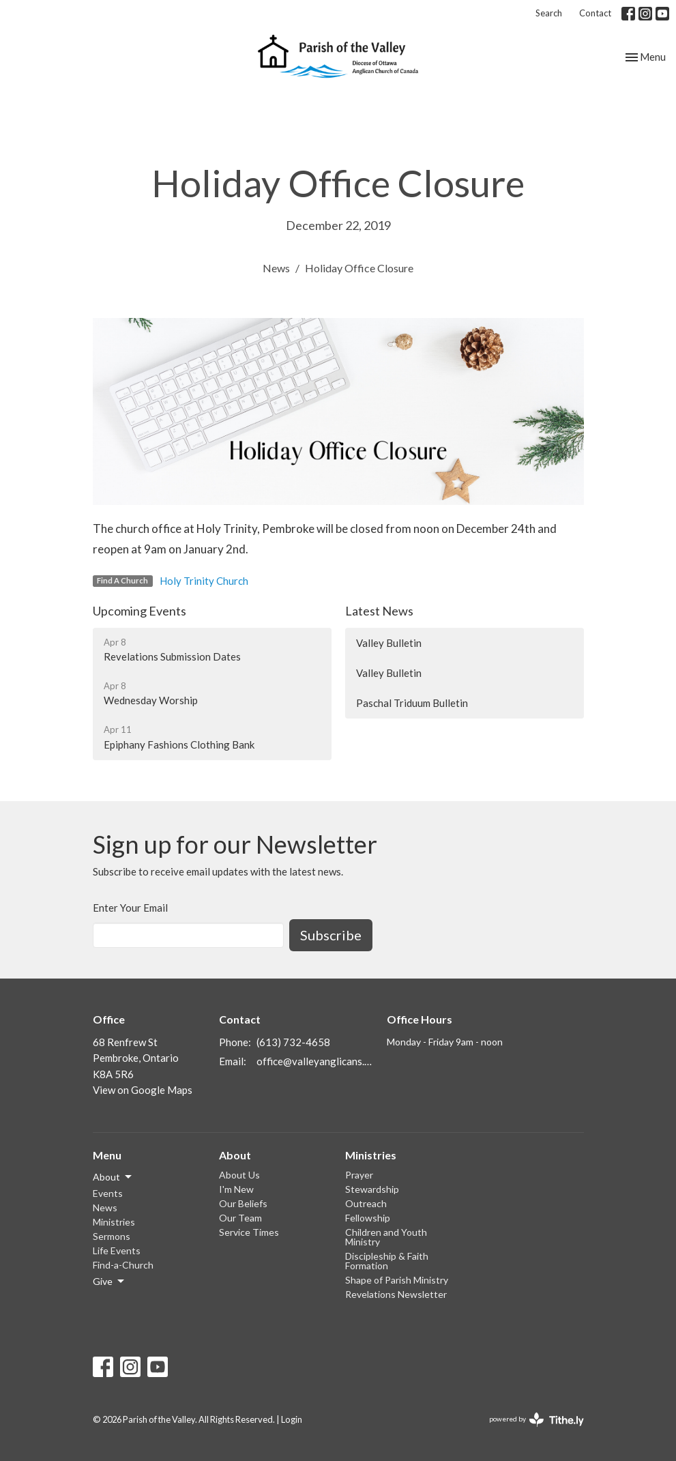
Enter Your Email (130, 907)
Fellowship (367, 1218)
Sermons (111, 1236)
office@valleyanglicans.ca (315, 1061)
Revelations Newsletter (396, 1294)
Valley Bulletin (389, 643)
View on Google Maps (142, 1090)
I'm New (236, 1189)
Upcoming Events (139, 610)
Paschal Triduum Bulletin (412, 703)
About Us (239, 1175)
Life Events (117, 1250)
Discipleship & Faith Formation (386, 1260)
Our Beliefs (243, 1203)
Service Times (249, 1232)
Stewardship (372, 1189)
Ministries (114, 1222)
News (276, 267)
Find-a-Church (123, 1265)
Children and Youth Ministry (386, 1236)
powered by (536, 1419)
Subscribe (331, 935)
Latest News (379, 610)
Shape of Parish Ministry (396, 1280)
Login (291, 1419)
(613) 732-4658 (293, 1042)
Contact (595, 13)
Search (548, 13)
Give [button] (109, 1281)
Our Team (240, 1218)
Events (108, 1193)
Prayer (359, 1175)
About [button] (113, 1177)
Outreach (366, 1203)
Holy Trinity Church (204, 581)
